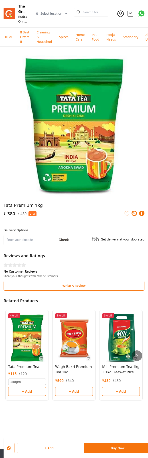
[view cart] (130, 13)
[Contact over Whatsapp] (141, 13)
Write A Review (73, 285)
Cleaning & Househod (44, 37)
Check (64, 240)
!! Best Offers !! (24, 37)
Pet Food (95, 37)
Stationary (130, 37)
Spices (64, 37)
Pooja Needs (111, 37)
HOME (8, 37)
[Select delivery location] (51, 14)
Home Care (80, 37)
